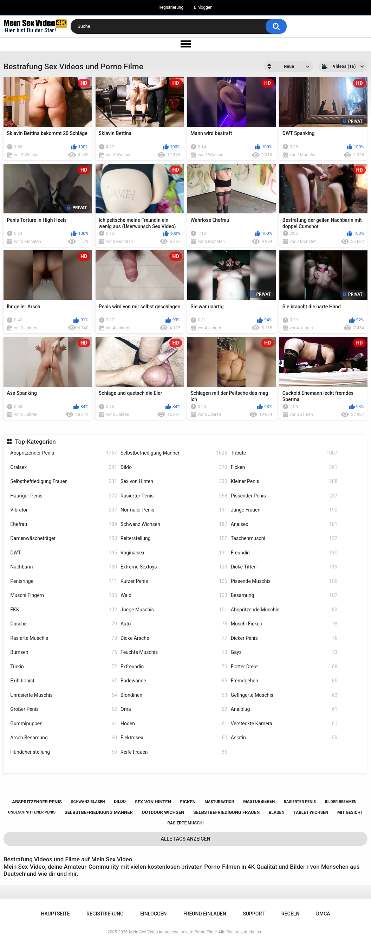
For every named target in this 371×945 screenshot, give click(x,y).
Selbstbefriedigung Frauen (63, 481)
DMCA (323, 914)
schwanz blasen (88, 801)
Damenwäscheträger (63, 538)
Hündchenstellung (63, 752)
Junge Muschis (174, 610)
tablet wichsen (310, 812)
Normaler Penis (174, 510)
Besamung (284, 595)
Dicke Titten (284, 567)
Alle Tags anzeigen (185, 839)
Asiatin (284, 738)
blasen (277, 812)
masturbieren (259, 801)
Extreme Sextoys (174, 567)
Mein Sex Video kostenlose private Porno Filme (173, 932)
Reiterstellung (174, 538)
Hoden (174, 724)
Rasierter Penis (174, 496)
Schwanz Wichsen (174, 524)
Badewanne (174, 681)
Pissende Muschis (284, 581)
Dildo (174, 467)
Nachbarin (63, 567)
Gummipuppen (63, 724)
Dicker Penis (284, 638)
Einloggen (203, 7)
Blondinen (174, 695)
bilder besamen (341, 801)
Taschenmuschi (284, 538)
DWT (63, 553)
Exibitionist (63, 681)
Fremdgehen (284, 681)
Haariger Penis (63, 496)
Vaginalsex (174, 553)
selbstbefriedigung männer (99, 812)
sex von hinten (153, 801)
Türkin (63, 667)
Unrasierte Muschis (63, 695)
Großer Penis (63, 709)
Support (254, 914)
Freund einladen (204, 914)
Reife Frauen (174, 752)
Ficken (284, 467)
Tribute (284, 453)
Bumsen (63, 652)
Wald (174, 595)
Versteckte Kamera (284, 724)
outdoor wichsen (163, 812)
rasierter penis (300, 801)
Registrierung (170, 7)
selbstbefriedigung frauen (226, 812)
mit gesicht (350, 812)
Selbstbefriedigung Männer (174, 453)
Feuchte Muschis (174, 652)
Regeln (290, 914)
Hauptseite (55, 914)
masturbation (219, 801)
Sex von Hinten (174, 481)
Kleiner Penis (284, 481)
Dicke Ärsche (174, 638)
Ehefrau (63, 524)
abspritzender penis (37, 801)
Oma (174, 709)
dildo (120, 801)
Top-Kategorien (35, 441)
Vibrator (63, 510)
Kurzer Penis (174, 581)
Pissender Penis (284, 496)
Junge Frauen (284, 510)
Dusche (63, 624)
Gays (284, 652)
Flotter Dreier (284, 667)
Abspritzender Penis (63, 453)
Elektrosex (174, 738)
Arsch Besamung (63, 738)
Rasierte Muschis (63, 638)
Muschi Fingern (63, 595)
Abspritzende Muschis (284, 610)
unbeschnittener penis (32, 812)
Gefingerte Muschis (284, 695)
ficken (188, 801)
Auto (174, 624)
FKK (63, 610)
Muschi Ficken (284, 624)
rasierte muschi (185, 823)
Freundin (284, 553)
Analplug (284, 709)
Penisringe (63, 581)
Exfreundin (174, 667)
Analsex (284, 524)
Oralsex (63, 467)
